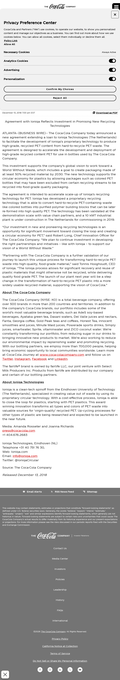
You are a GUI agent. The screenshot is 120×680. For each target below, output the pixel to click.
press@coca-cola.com (18, 430)
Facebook (39, 358)
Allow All (9, 44)
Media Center (60, 558)
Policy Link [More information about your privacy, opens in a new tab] (10, 40)
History (60, 600)
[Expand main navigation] (116, 7)
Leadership (60, 589)
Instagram (22, 358)
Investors (60, 569)
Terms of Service (60, 653)
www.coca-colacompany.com (62, 354)
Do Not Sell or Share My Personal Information (60, 660)
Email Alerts (32, 491)
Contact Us (60, 548)
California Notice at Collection (60, 646)
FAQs (60, 610)
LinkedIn (61, 358)
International (60, 620)
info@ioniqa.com (25, 455)
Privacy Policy (60, 638)
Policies (60, 579)
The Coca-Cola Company (53, 631)
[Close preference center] (115, 14)
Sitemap (90, 491)
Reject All (60, 98)
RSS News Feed (62, 491)
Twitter (7, 358)
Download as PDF (105, 112)
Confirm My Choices (60, 89)
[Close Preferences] (4, 674)
